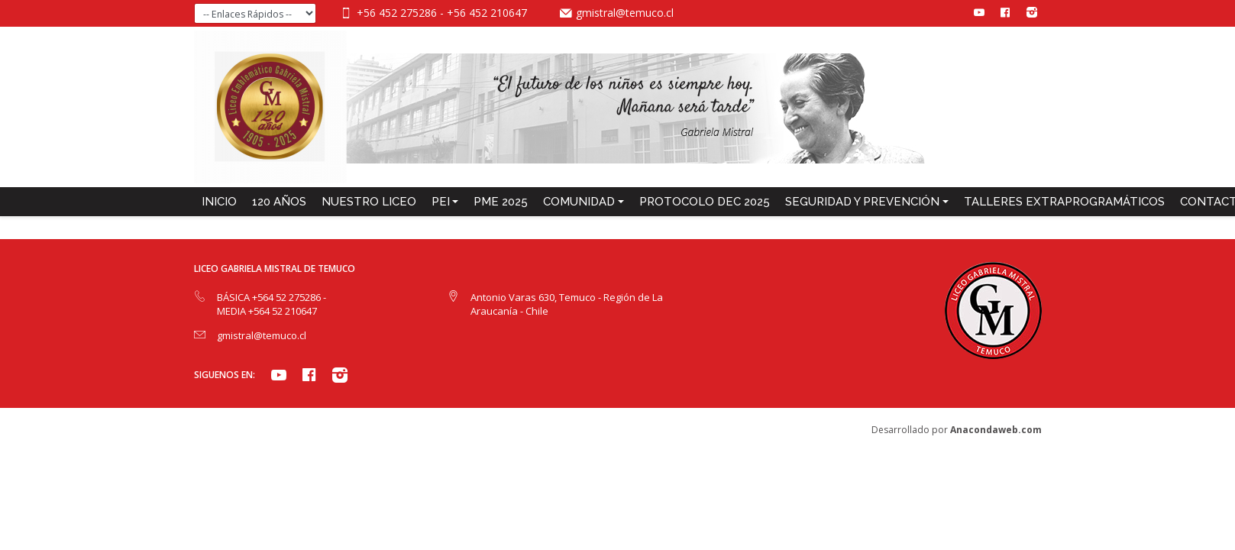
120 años (279, 202)
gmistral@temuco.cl (625, 12)
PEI (441, 202)
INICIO (219, 202)
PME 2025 (501, 202)
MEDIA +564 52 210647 (267, 311)
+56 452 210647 (487, 12)
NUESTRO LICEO (369, 202)
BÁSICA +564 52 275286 (270, 297)
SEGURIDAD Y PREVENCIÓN (862, 202)
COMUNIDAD (579, 202)
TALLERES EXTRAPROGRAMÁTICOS (1064, 202)
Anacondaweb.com (996, 429)
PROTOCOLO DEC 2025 (704, 202)
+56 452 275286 (398, 12)
